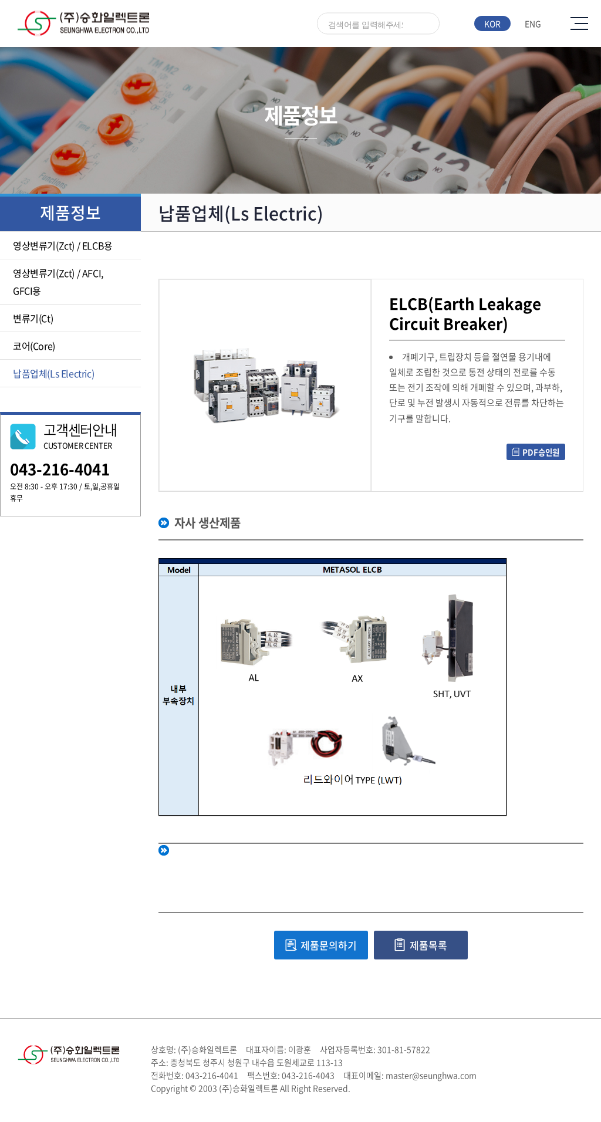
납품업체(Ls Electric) (53, 373)
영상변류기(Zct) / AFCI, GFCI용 (58, 282)
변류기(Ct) (33, 318)
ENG (533, 23)
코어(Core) (34, 346)
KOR (492, 23)
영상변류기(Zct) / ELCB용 (63, 245)
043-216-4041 (60, 468)
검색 (425, 24)
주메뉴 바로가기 (0, 0)
